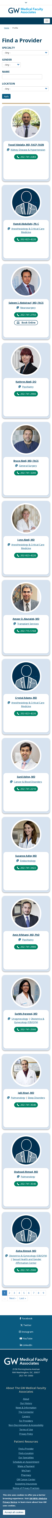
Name (6, 71)
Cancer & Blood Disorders (28, 782)
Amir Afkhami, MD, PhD (26, 935)
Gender (7, 59)
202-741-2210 (28, 789)
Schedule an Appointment (26, 1462)
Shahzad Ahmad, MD (26, 1172)
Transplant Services (28, 624)
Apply (6, 96)
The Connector (26, 1412)
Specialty (8, 47)
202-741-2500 (28, 1029)
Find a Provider (26, 1448)
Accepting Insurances (26, 1483)
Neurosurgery (28, 307)
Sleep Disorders (36, 1098)
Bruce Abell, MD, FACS (26, 461)
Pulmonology (18, 1098)
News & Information (26, 1407)
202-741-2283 (28, 157)
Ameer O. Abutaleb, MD (26, 619)
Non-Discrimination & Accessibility (26, 1425)
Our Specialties (26, 1457)
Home (6, 28)
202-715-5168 (28, 631)
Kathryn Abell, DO (26, 382)
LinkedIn (27, 1345)
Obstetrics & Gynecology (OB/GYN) (28, 1256)
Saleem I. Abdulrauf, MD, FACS (26, 303)
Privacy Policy (26, 1433)
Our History (26, 1403)
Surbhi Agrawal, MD (26, 1014)
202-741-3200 (28, 473)
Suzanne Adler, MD (26, 856)
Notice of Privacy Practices (26, 1488)
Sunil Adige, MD (26, 777)
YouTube (27, 1338)
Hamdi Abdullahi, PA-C (26, 224)
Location (8, 83)
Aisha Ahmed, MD (26, 1251)
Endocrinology (28, 861)
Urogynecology (20, 1019)
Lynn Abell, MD (26, 540)
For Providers (26, 1420)
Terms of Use (26, 1429)
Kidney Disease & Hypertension (28, 150)
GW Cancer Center (26, 1479)
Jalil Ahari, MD (26, 1093)
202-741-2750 (28, 315)
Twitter (27, 1325)
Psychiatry (28, 387)
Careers (26, 1416)
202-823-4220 (28, 239)
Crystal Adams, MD (26, 698)
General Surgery (28, 466)
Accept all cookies (14, 1512)
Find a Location (26, 1453)
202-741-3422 (28, 868)
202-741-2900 (28, 394)
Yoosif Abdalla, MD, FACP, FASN (26, 145)
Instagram (27, 1331)
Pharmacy (26, 1475)
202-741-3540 (28, 1105)
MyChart (26, 1470)
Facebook (27, 1318)
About (26, 1399)
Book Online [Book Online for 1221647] (28, 322)
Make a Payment (26, 1466)
